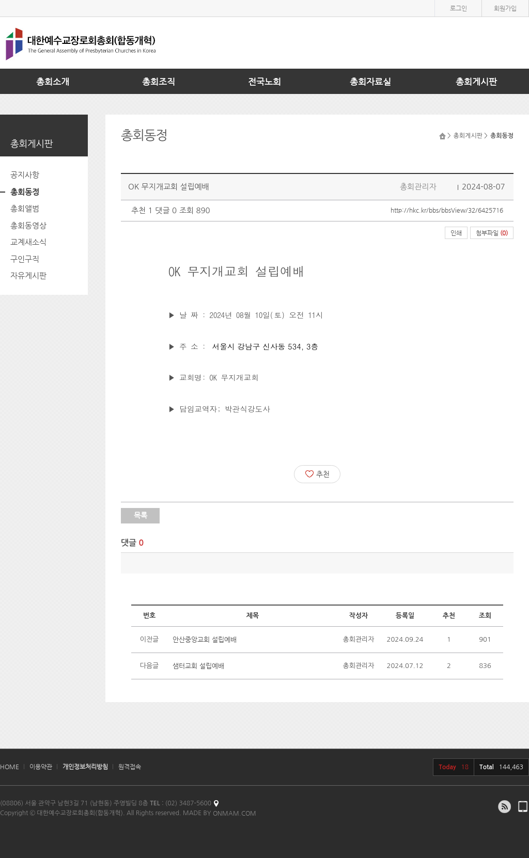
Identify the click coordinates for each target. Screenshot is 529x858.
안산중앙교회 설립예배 (205, 639)
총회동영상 (28, 225)
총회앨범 (24, 208)
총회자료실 (370, 81)
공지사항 (24, 174)
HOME (9, 766)
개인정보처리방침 (85, 766)
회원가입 (505, 8)
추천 (317, 474)
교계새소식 (28, 241)
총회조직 (158, 81)
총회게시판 (476, 81)
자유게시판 (28, 275)
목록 (140, 515)
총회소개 (52, 81)
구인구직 (24, 259)
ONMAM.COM (234, 813)
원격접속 (129, 766)
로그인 (458, 8)
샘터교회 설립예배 (198, 666)
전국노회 (264, 81)
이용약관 (40, 766)
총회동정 (24, 191)
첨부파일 (492, 232)
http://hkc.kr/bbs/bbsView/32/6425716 (447, 210)
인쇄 (456, 232)
